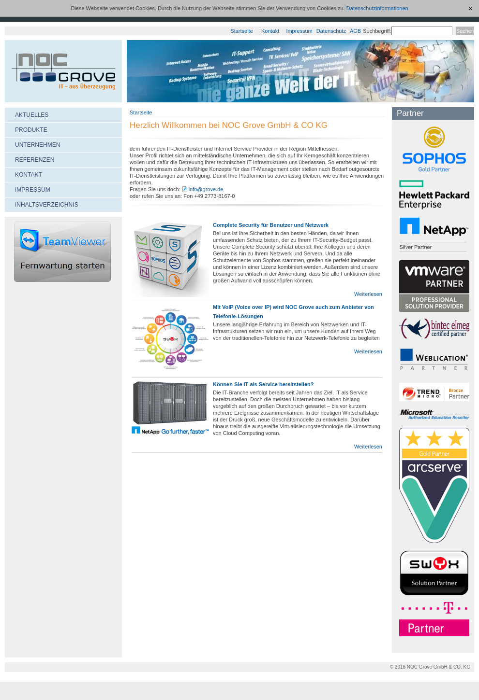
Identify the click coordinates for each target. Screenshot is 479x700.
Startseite (241, 31)
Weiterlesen (368, 294)
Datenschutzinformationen (377, 8)
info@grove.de (206, 189)
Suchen (465, 31)
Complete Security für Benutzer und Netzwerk (271, 225)
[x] (471, 8)
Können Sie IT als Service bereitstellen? (263, 384)
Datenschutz (331, 31)
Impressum (299, 31)
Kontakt (270, 31)
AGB (355, 31)
